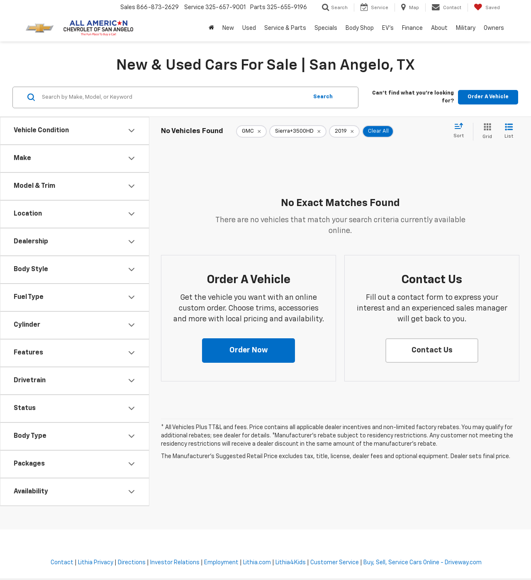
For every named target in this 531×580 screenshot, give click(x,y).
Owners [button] (494, 28)
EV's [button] (388, 28)
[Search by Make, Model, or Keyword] (173, 97)
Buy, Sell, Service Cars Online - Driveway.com (422, 562)
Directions (132, 562)
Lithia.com (257, 562)
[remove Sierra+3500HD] (297, 131)
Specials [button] (325, 28)
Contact (62, 562)
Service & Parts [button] (285, 28)
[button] (248, 350)
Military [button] (465, 28)
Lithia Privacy (95, 562)
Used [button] (249, 28)
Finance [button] (412, 28)
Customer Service (334, 562)
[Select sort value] (461, 131)
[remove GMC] (251, 131)
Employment (221, 562)
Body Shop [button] (360, 28)
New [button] (228, 28)
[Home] (211, 28)
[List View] (508, 132)
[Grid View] (485, 132)
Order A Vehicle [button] (488, 96)
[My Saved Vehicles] (487, 7)
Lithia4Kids (290, 562)
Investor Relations (175, 562)
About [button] (439, 28)
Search (323, 96)
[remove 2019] (344, 131)
